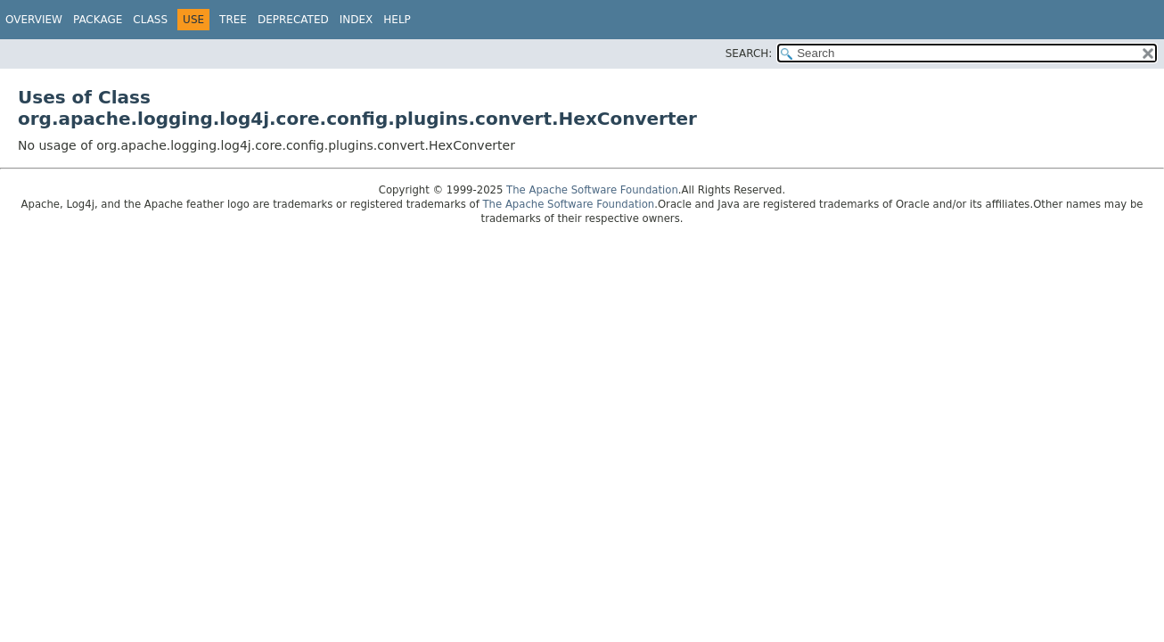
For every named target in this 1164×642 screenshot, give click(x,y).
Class (150, 19)
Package (97, 19)
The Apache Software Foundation (592, 190)
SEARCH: (749, 53)
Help (397, 19)
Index (356, 19)
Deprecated (293, 19)
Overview (33, 19)
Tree (233, 19)
